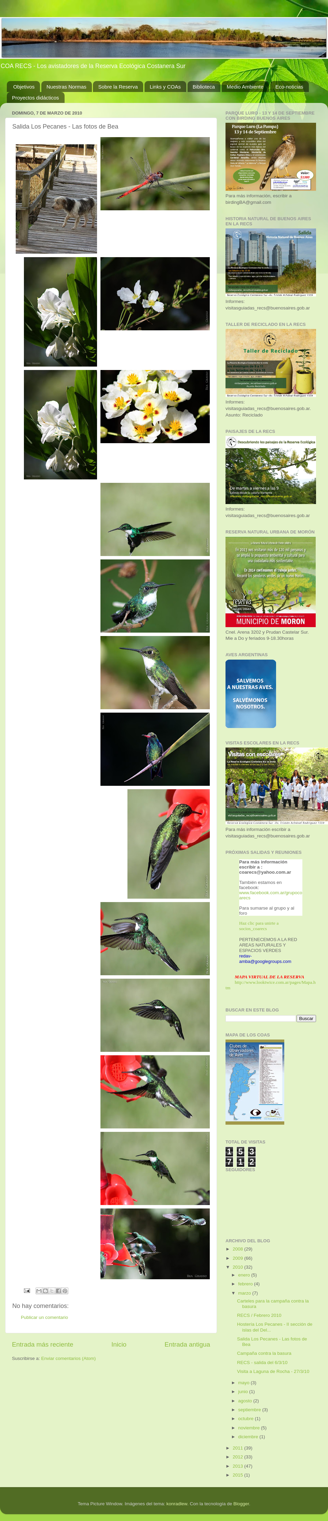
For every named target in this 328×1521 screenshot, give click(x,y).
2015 (238, 1475)
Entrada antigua (187, 1344)
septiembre (250, 1409)
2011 (238, 1448)
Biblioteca (204, 87)
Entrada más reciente (42, 1344)
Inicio (118, 1344)
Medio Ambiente (245, 87)
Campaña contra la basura (264, 1353)
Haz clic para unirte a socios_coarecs (258, 926)
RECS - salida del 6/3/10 (262, 1362)
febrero (246, 1283)
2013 (238, 1466)
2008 (238, 1249)
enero (244, 1275)
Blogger (241, 1503)
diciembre (248, 1436)
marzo (245, 1293)
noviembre (249, 1427)
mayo (244, 1382)
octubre (246, 1418)
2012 (238, 1456)
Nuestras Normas (66, 87)
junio (243, 1391)
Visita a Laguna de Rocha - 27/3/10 (273, 1371)
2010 (238, 1267)
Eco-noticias (289, 87)
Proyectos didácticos (35, 98)
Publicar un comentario (44, 1317)
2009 (238, 1258)
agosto (245, 1400)
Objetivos (24, 87)
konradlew (176, 1503)
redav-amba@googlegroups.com (265, 958)
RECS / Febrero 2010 (259, 1315)
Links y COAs (165, 87)
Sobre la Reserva (118, 87)
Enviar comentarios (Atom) (68, 1358)
